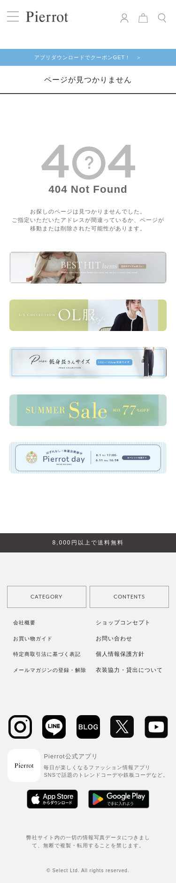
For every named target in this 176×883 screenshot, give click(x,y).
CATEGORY (46, 596)
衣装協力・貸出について (129, 670)
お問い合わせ (114, 638)
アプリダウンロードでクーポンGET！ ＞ (88, 57)
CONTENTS (129, 596)
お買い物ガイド (33, 638)
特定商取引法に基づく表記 (47, 654)
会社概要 (24, 622)
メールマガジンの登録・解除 (49, 670)
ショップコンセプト (123, 622)
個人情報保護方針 (120, 654)
